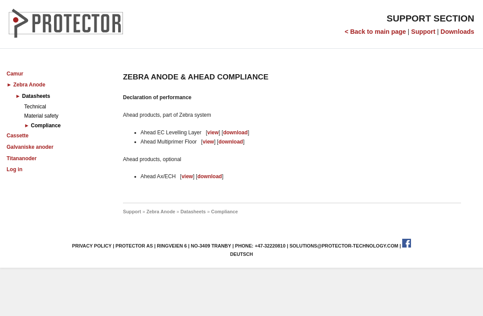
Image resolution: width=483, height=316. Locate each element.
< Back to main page (375, 31)
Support (423, 31)
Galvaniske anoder (30, 147)
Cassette (18, 136)
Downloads (457, 31)
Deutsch (241, 254)
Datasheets (36, 96)
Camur (15, 74)
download (235, 132)
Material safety (41, 116)
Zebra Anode (29, 85)
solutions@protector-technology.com (343, 245)
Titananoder (21, 158)
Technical (35, 107)
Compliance (46, 125)
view (213, 132)
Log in (14, 169)
